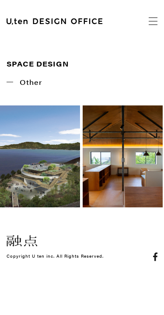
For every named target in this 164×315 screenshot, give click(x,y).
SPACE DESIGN (38, 64)
